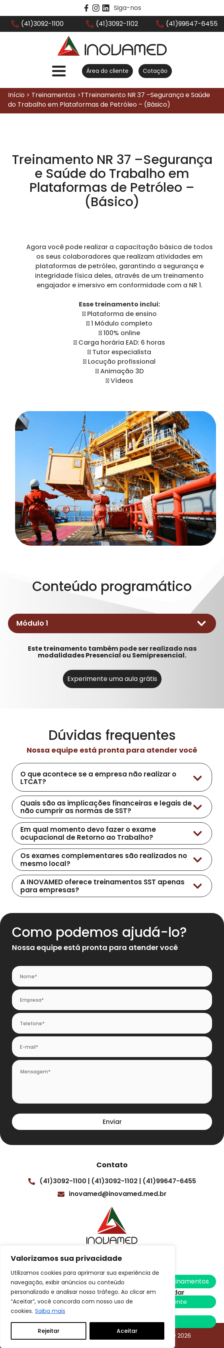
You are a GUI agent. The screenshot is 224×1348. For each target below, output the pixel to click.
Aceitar (127, 1331)
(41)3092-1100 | (64, 1181)
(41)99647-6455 (169, 1181)
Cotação (155, 71)
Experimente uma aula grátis (112, 678)
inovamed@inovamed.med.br (118, 1193)
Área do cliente (107, 71)
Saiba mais (50, 1311)
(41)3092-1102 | (116, 1181)
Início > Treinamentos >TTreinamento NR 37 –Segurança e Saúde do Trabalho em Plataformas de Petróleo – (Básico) (109, 99)
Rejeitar (49, 1331)
